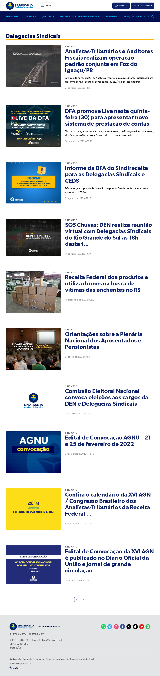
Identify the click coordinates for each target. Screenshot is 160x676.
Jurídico (48, 16)
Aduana (31, 16)
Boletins (111, 16)
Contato (142, 16)
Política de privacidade (21, 663)
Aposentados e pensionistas (79, 16)
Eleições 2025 (133, 16)
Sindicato (12, 16)
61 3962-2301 (36, 634)
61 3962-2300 (18, 634)
